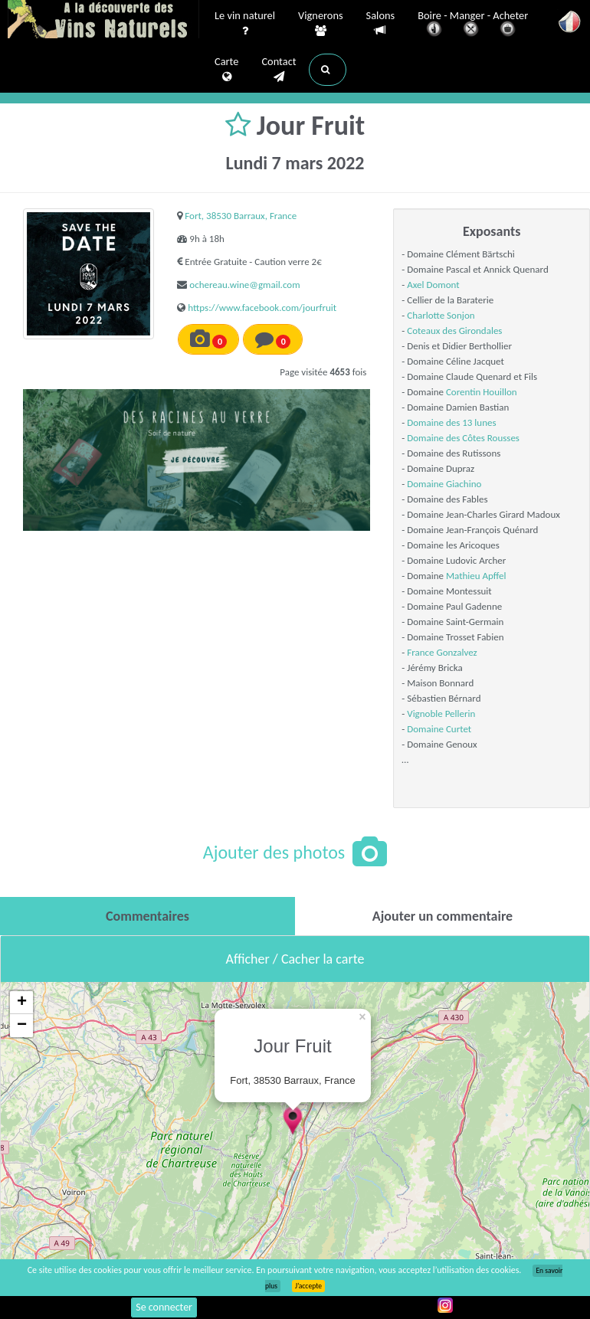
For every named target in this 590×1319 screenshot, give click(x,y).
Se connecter (164, 1307)
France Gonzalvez (442, 652)
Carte (226, 69)
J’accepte (308, 1286)
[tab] (147, 916)
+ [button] (22, 1002)
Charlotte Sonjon (440, 315)
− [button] (22, 1025)
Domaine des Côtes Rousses (463, 437)
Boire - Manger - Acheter (473, 25)
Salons (380, 23)
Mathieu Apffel (476, 575)
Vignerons (320, 24)
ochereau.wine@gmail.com (244, 284)
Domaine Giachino (444, 483)
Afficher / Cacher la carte (295, 959)
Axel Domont (433, 284)
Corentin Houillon (481, 392)
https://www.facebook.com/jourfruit (262, 307)
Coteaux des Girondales (454, 330)
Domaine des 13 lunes (451, 422)
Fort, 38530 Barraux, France (241, 215)
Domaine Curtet (439, 729)
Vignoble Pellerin (441, 713)
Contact (278, 69)
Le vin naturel (245, 24)
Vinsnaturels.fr (103, 21)
